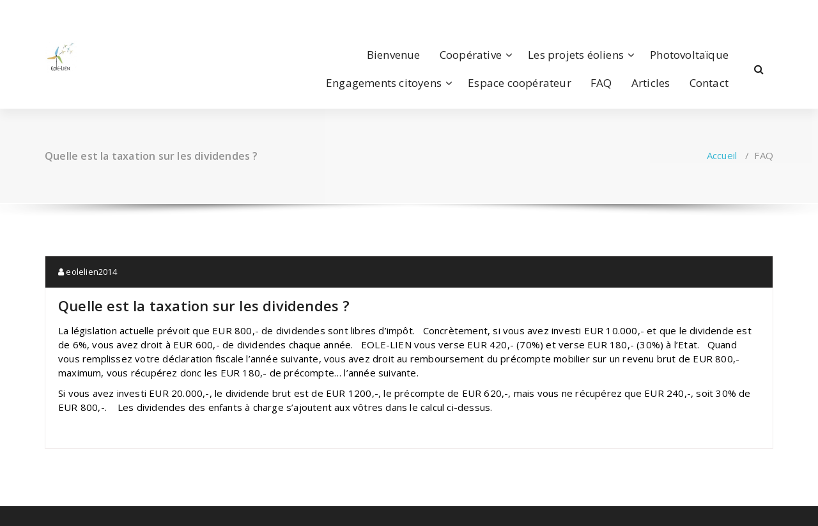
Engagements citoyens (384, 82)
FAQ (601, 82)
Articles (650, 82)
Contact (709, 82)
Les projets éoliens (576, 54)
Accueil (722, 155)
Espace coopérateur (519, 82)
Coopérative (471, 54)
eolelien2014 (87, 271)
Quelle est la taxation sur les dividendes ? (204, 305)
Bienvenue (394, 54)
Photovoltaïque (689, 54)
